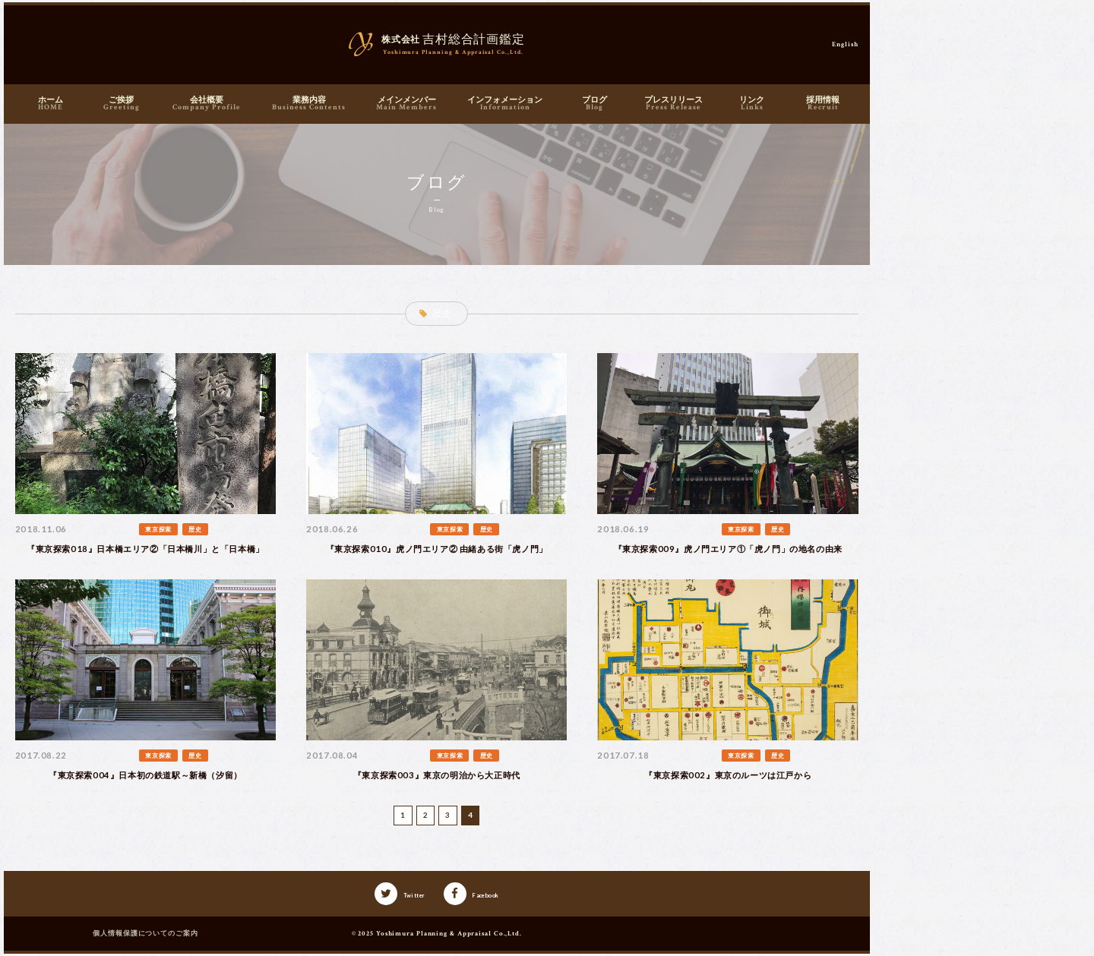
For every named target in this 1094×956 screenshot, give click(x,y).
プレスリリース (673, 104)
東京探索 (158, 529)
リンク (751, 104)
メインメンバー (406, 104)
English (845, 44)
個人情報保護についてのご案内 (145, 933)
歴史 (194, 529)
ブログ (594, 104)
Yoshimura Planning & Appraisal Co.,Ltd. (449, 933)
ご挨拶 (121, 104)
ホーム (50, 104)
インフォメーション (505, 104)
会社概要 (206, 104)
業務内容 (309, 104)
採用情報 (823, 104)
